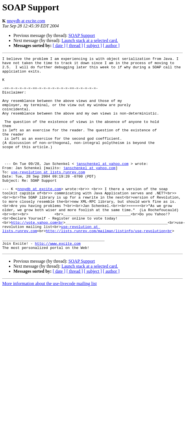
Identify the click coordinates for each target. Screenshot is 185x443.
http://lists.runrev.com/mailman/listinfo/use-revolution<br (109, 266)
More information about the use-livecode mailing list (49, 322)
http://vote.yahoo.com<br (37, 255)
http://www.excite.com (58, 281)
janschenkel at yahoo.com (102, 185)
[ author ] (111, 45)
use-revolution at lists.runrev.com (48, 195)
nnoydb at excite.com (26, 20)
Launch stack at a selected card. (89, 40)
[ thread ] (74, 45)
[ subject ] (93, 45)
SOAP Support (81, 35)
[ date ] (59, 45)
